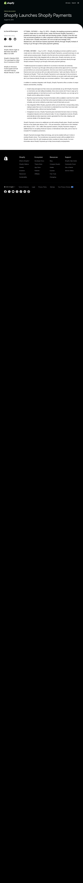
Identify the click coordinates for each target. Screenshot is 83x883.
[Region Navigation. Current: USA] (9, 187)
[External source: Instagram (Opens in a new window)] (17, 191)
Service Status (69, 170)
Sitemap (52, 187)
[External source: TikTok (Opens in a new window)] (21, 191)
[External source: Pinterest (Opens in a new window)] (28, 191)
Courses (52, 170)
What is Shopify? (24, 161)
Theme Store (38, 164)
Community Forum (70, 164)
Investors (22, 170)
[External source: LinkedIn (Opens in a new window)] (25, 191)
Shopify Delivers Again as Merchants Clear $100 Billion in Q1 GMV (11, 51)
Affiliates (37, 174)
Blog (51, 161)
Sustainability (23, 177)
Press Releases (9, 11)
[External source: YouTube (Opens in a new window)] (13, 191)
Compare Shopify (55, 164)
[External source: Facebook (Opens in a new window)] (10, 39)
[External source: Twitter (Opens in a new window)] (5, 39)
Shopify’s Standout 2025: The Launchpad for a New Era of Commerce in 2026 (11, 60)
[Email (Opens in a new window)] (15, 39)
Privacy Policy (42, 187)
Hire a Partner (69, 167)
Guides (52, 167)
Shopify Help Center (71, 161)
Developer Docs (39, 161)
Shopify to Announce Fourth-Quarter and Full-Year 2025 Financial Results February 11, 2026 (11, 69)
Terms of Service (24, 187)
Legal (33, 187)
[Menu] (78, 3)
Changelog (53, 177)
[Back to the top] (6, 158)
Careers (21, 167)
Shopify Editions (24, 164)
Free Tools (53, 174)
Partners (37, 170)
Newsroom (22, 174)
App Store (38, 167)
